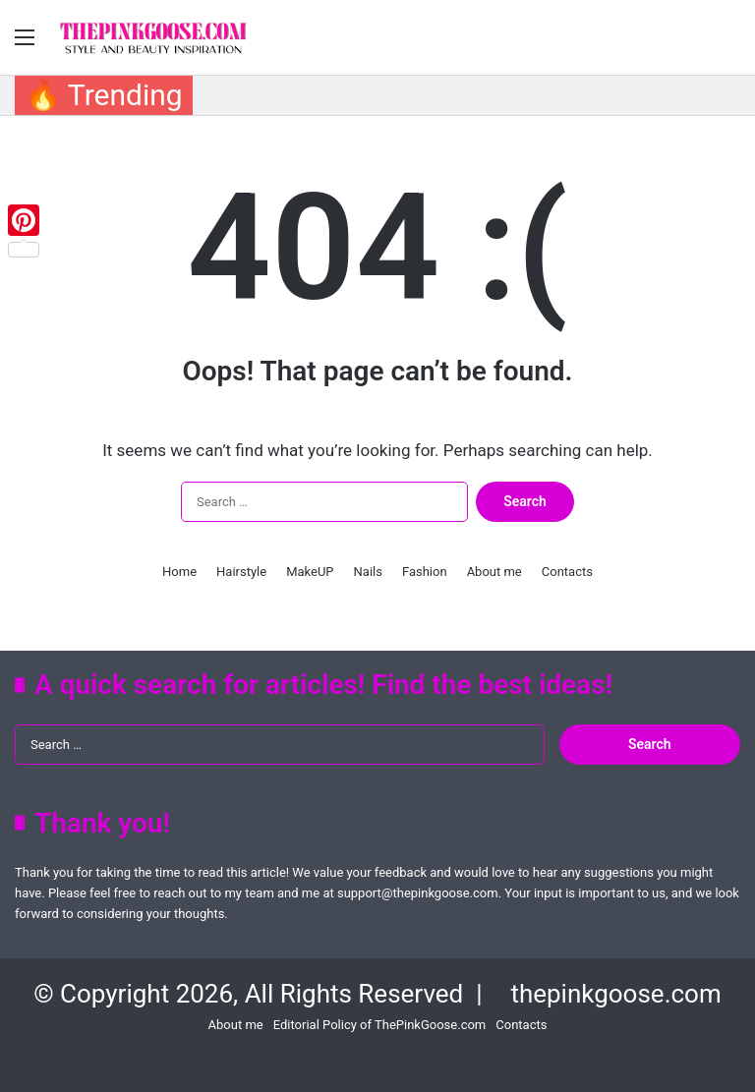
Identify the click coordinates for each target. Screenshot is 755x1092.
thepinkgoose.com (615, 993)
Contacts (567, 571)
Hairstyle (241, 571)
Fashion (424, 571)
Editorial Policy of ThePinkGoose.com (380, 1024)
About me (494, 571)
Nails (368, 571)
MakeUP (309, 571)
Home (179, 571)
